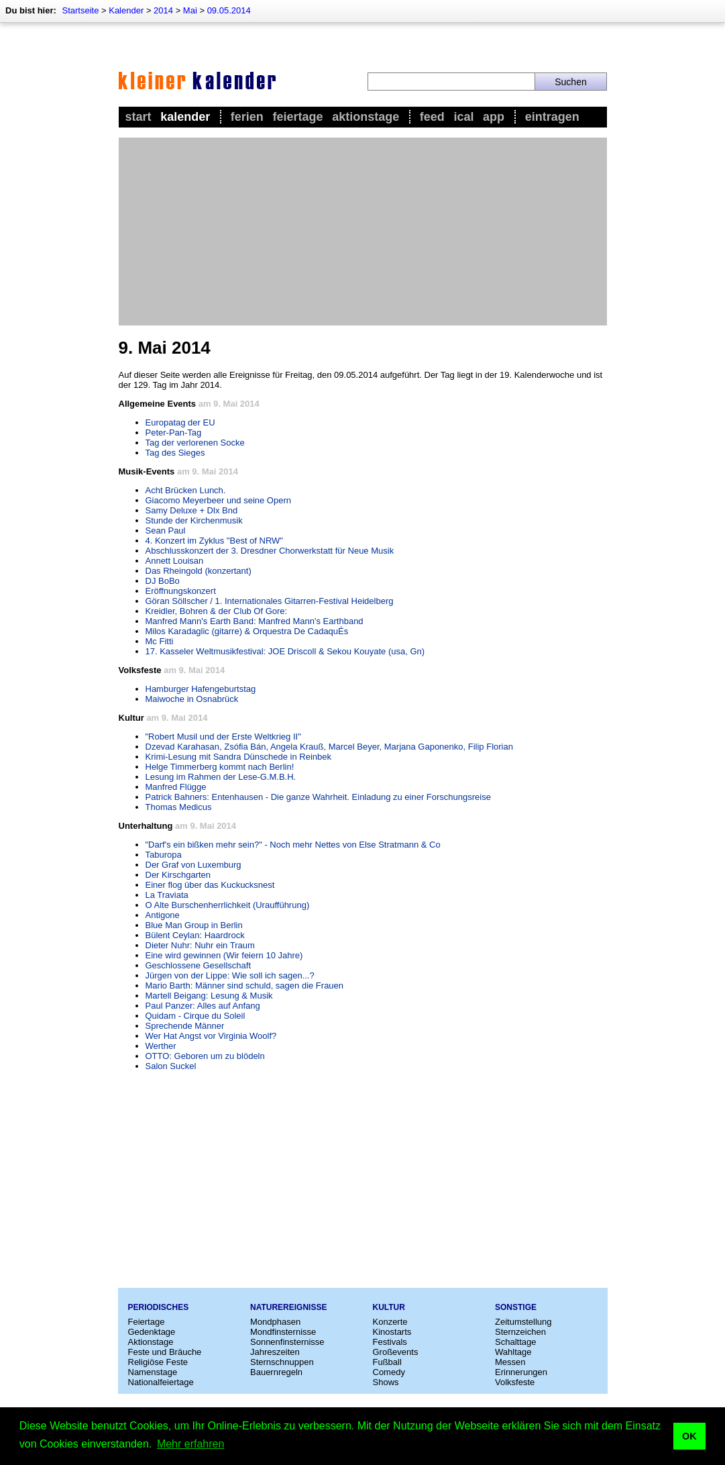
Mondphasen (275, 1322)
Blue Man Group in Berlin (194, 925)
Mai (190, 10)
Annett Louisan (175, 561)
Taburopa (164, 855)
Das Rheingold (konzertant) (199, 571)
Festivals (390, 1342)
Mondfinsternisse (283, 1332)
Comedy (389, 1372)
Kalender (126, 10)
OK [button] (689, 1436)
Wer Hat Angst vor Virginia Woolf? (211, 1036)
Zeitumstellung (523, 1322)
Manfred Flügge (176, 787)
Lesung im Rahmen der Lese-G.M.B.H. (221, 777)
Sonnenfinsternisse (287, 1342)
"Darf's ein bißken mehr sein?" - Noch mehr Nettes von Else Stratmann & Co (293, 845)
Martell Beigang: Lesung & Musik (209, 996)
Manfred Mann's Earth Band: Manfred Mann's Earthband (255, 621)
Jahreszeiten (275, 1352)
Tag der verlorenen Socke (195, 443)
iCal (463, 116)
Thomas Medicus (179, 807)
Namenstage (153, 1372)
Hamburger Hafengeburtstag (201, 689)
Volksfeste (515, 1382)
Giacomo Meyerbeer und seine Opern (219, 500)
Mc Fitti (160, 641)
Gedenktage (152, 1332)
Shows (386, 1382)
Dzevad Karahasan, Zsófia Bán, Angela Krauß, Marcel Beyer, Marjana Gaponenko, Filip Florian (329, 747)
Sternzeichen (520, 1332)
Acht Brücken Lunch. (186, 490)
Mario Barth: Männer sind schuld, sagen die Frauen (245, 985)
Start (138, 116)
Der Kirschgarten (178, 875)
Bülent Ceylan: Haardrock (195, 935)
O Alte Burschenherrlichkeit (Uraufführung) (228, 905)
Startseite (80, 10)
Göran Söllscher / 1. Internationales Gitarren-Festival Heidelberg (270, 601)
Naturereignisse (288, 1307)
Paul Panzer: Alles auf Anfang (203, 1006)
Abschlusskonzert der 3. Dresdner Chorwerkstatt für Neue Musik (270, 551)
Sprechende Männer (185, 1026)
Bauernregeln (276, 1372)
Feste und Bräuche (165, 1352)
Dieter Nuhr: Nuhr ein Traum (200, 945)
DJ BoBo (163, 581)
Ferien (247, 116)
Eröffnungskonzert (181, 591)
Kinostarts (392, 1332)
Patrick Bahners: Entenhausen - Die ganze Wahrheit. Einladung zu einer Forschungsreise (318, 797)
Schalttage (515, 1342)
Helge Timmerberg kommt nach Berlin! (220, 767)
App (493, 116)
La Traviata (167, 895)
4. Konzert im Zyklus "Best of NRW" (215, 541)
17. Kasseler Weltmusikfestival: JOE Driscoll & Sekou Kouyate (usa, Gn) (285, 651)
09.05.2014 (229, 10)
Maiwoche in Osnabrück (192, 699)
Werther (161, 1046)
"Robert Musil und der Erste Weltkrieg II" (223, 736)
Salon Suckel (171, 1066)
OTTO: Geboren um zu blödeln (205, 1056)
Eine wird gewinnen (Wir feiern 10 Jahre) (224, 955)
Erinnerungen (521, 1372)
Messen (510, 1362)
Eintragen (552, 116)
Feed (432, 116)
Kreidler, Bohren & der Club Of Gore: (217, 611)
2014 (163, 10)
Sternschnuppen (282, 1362)
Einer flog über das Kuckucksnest (210, 885)
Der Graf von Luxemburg (193, 865)
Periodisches (158, 1307)
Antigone (163, 915)
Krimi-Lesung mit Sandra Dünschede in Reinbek (238, 757)
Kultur (389, 1307)
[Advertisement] (363, 231)
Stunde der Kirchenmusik (194, 520)
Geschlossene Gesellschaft (199, 965)
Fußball (387, 1362)
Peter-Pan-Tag (174, 432)
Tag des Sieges (175, 453)
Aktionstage (365, 116)
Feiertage (297, 116)
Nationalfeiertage (161, 1382)
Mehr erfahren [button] (191, 1444)
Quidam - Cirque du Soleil (195, 1016)
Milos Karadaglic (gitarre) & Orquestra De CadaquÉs (247, 631)
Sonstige (516, 1307)
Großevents (396, 1352)
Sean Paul (166, 530)
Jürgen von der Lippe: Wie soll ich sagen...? (230, 975)
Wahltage (513, 1352)
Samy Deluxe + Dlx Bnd (192, 510)
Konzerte (390, 1322)
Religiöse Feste (158, 1362)
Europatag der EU (180, 422)
